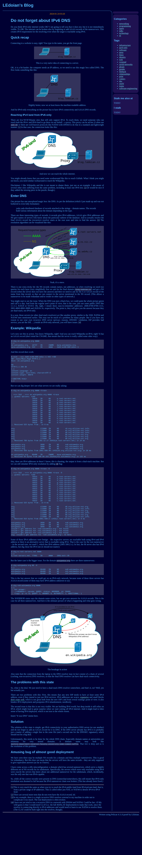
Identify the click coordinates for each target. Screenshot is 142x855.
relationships (124, 74)
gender (122, 69)
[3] (98, 220)
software (123, 50)
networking (124, 24)
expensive (84, 736)
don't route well (17, 739)
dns (120, 81)
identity (122, 57)
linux (121, 55)
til (120, 36)
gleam (121, 67)
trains (121, 86)
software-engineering (128, 88)
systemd (122, 62)
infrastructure (125, 45)
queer (121, 28)
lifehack (122, 72)
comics (122, 79)
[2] (85, 188)
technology (124, 33)
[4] (79, 322)
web (121, 60)
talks (121, 31)
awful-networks (126, 64)
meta (121, 52)
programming (125, 26)
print (121, 76)
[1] (19, 127)
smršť (121, 84)
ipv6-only (123, 48)
